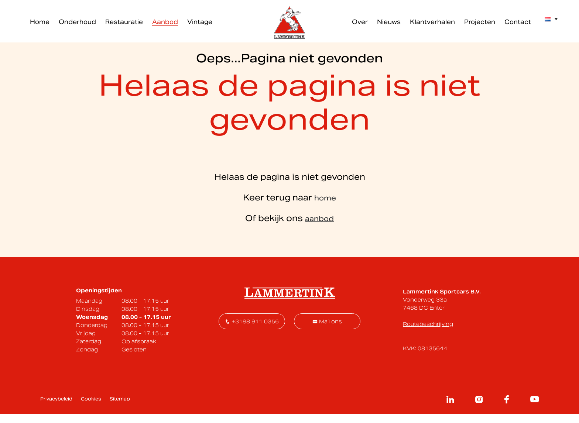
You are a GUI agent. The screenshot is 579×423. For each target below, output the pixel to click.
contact (373, 124)
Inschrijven (360, 231)
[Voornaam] (302, 231)
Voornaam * (282, 219)
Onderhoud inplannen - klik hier (339, 151)
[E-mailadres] (225, 231)
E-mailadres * (208, 219)
